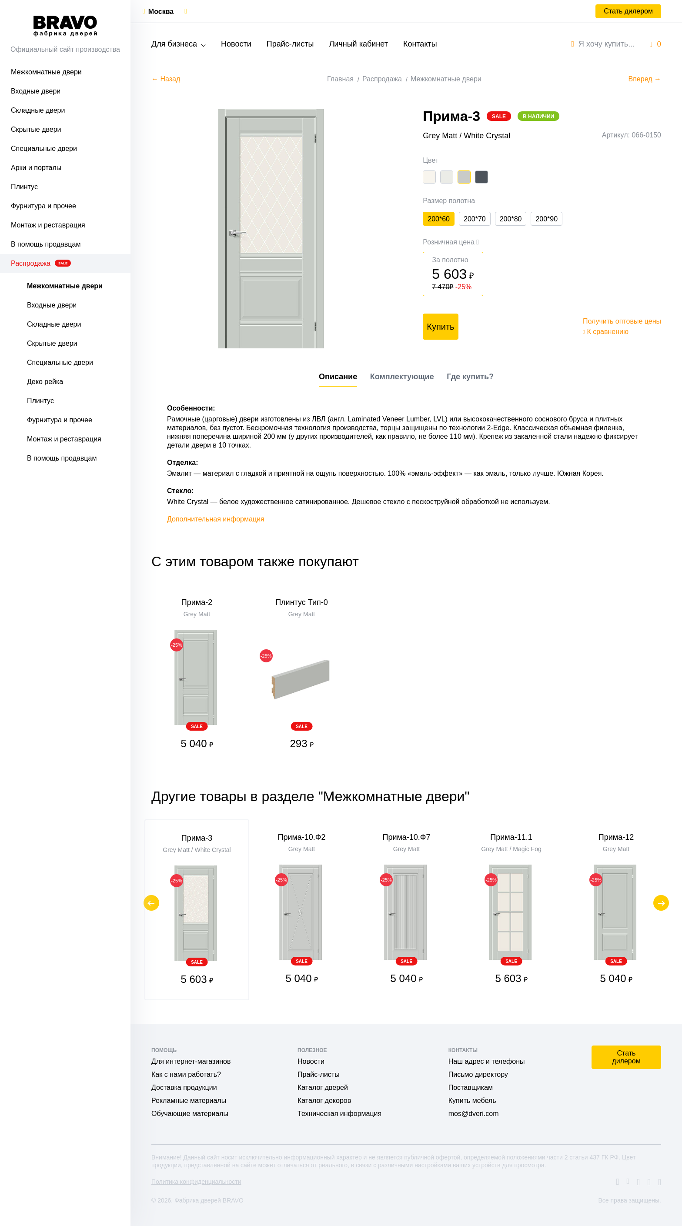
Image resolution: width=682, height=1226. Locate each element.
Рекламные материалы (188, 1100)
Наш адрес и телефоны (486, 1061)
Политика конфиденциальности (196, 1181)
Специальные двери (44, 148)
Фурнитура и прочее (43, 206)
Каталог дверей (323, 1087)
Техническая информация (339, 1113)
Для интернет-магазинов (191, 1061)
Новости (236, 44)
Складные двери (38, 110)
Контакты (420, 44)
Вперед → (645, 79)
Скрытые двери (36, 129)
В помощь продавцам (45, 244)
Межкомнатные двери (46, 72)
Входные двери (35, 91)
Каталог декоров (324, 1100)
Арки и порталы (36, 167)
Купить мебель (472, 1100)
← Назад (165, 79)
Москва (161, 11)
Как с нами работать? (186, 1074)
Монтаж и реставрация (48, 225)
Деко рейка (45, 381)
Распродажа (41, 263)
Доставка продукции (184, 1087)
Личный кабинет (358, 44)
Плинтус (24, 186)
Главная (340, 79)
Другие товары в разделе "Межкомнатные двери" (310, 796)
